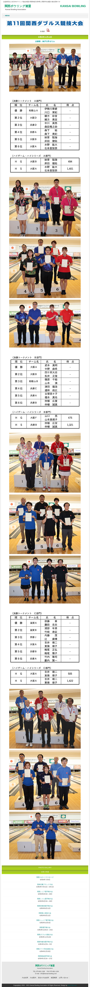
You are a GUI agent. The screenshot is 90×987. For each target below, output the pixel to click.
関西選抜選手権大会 (45, 956)
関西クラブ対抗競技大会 (45, 949)
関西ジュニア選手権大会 (45, 920)
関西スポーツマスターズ (45, 877)
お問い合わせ (63, 978)
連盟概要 (54, 978)
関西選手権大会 (45, 927)
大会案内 (33, 978)
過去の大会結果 (43, 978)
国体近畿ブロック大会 (45, 884)
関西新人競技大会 (45, 913)
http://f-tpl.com (72, 985)
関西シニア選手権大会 (45, 891)
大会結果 (25, 978)
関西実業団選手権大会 (45, 906)
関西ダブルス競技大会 (45, 934)
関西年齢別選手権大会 (45, 942)
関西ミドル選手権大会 (45, 899)
